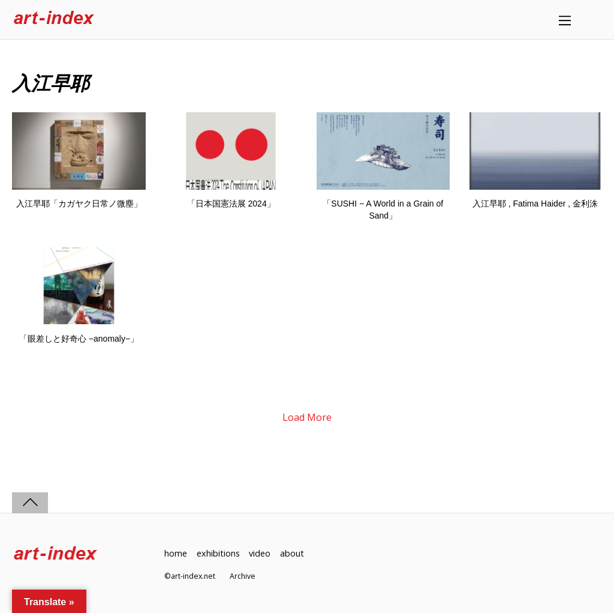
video (259, 553)
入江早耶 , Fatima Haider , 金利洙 (535, 203)
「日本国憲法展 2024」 (231, 203)
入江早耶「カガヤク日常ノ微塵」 (79, 203)
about (292, 553)
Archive (242, 576)
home (175, 553)
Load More (307, 417)
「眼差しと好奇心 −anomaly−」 (79, 338)
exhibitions (218, 553)
